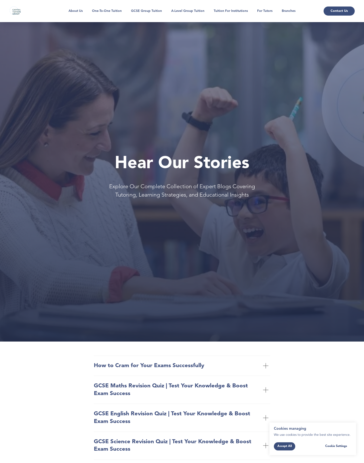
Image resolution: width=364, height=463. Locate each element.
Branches (288, 11)
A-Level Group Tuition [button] (187, 11)
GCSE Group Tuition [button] (146, 11)
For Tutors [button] (264, 11)
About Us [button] (76, 11)
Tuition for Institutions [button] (231, 11)
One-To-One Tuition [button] (107, 11)
